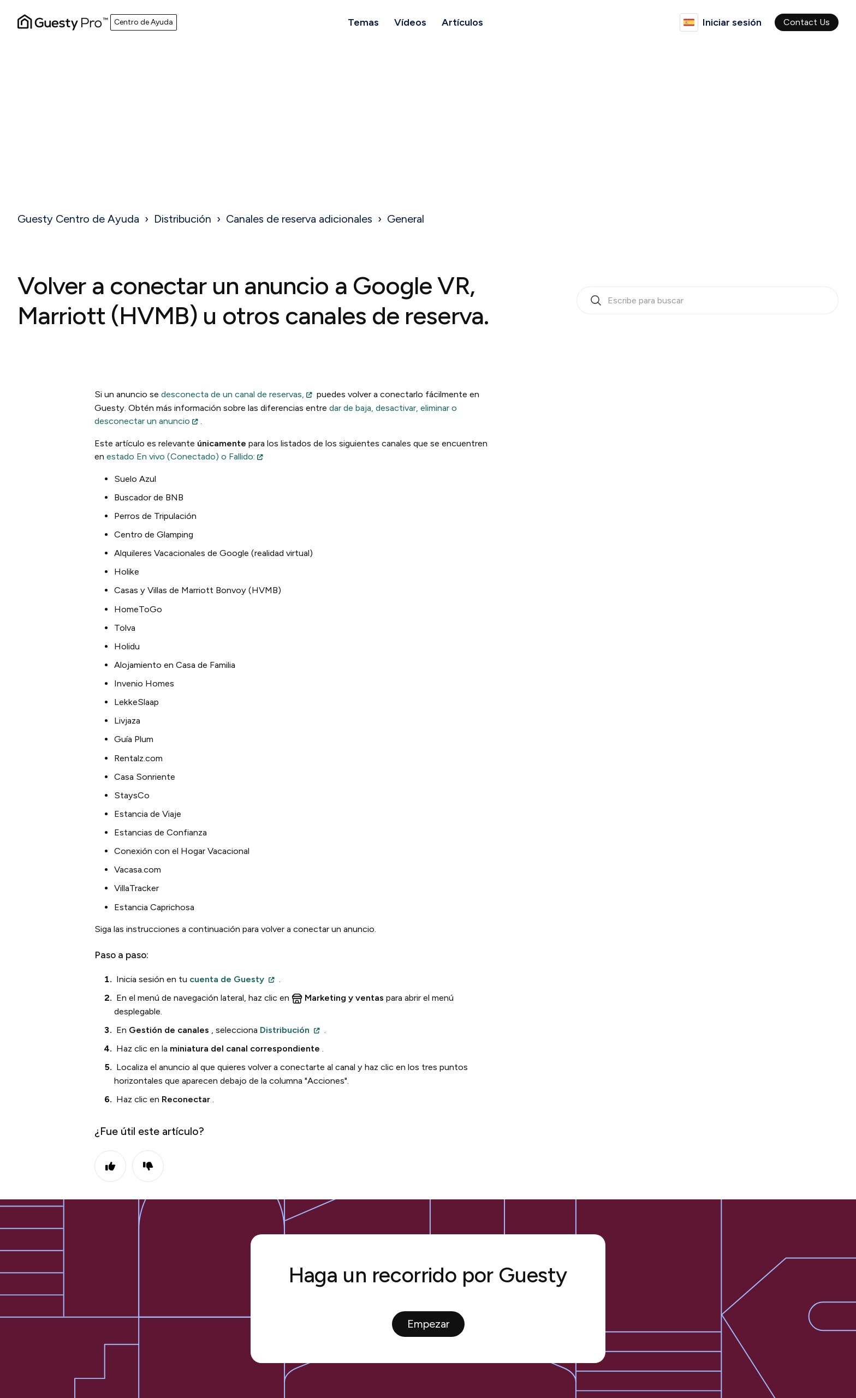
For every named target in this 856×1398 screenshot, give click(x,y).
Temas (363, 22)
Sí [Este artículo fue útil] (110, 1166)
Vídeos (410, 22)
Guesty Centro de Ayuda (78, 218)
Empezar (428, 1323)
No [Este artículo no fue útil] (148, 1166)
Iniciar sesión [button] (732, 22)
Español (689, 22)
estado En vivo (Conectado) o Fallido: (180, 456)
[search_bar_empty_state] (707, 300)
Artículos (462, 22)
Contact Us (806, 22)
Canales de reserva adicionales (299, 218)
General (405, 218)
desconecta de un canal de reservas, (232, 394)
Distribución (182, 218)
